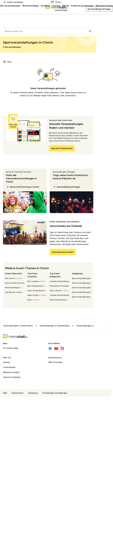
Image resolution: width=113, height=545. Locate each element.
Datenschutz (17, 393)
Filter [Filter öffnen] (7, 61)
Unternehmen (9, 367)
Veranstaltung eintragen (66, 186)
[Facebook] (50, 349)
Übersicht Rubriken (12, 377)
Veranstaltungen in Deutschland (18, 325)
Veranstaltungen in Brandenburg (52, 325)
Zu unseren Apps (10, 348)
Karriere (6, 362)
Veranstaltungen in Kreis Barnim (88, 325)
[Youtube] (56, 349)
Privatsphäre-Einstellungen (54, 393)
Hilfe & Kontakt (55, 362)
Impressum (33, 393)
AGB (5, 393)
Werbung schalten (11, 372)
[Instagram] (62, 349)
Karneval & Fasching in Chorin (22, 186)
